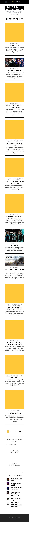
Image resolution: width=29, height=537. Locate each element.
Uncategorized (14, 43)
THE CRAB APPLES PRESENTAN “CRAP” (14, 144)
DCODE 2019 (14, 245)
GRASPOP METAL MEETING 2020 (14, 216)
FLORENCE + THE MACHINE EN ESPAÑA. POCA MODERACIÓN (14, 343)
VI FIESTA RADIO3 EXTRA (14, 414)
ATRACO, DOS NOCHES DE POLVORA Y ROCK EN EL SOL (14, 182)
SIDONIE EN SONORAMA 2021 (14, 70)
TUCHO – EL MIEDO (14, 378)
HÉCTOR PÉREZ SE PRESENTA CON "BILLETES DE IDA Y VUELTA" (16, 504)
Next (20, 431)
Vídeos (20, 375)
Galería (21, 140)
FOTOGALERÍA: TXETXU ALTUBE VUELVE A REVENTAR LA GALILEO (15, 493)
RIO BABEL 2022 (14, 45)
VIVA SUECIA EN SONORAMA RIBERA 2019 (14, 271)
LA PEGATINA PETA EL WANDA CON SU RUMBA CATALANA (14, 106)
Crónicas (15, 140)
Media (9, 141)
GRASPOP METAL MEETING (14, 308)
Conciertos (9, 140)
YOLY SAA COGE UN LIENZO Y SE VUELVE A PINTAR (16, 488)
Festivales (15, 304)
